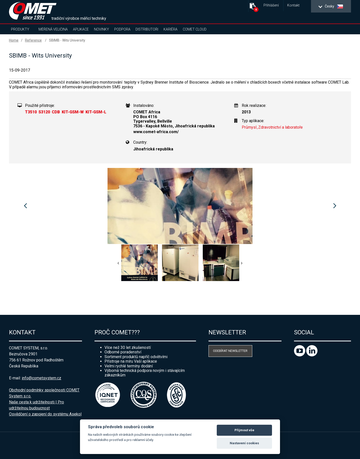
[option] (180, 206)
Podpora (122, 29)
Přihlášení (271, 5)
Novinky (101, 29)
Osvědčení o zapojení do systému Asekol (45, 414)
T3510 (31, 112)
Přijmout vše (244, 430)
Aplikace (81, 29)
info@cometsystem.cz (41, 378)
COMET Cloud (194, 29)
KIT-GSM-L (96, 112)
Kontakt (293, 5)
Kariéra (171, 29)
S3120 (44, 112)
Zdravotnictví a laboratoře (280, 127)
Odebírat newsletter (230, 351)
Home (13, 40)
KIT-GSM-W (73, 112)
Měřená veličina (53, 29)
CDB (56, 112)
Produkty (20, 29)
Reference (33, 40)
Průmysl (249, 127)
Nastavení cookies (244, 443)
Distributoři (147, 29)
